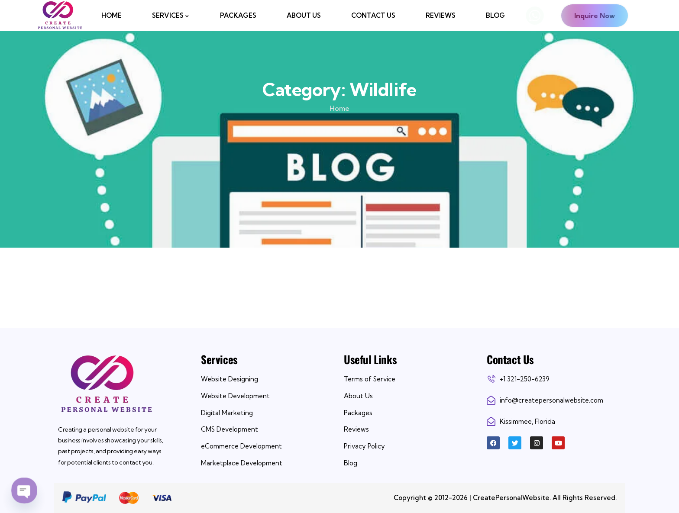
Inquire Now (594, 15)
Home (339, 108)
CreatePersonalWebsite (511, 498)
